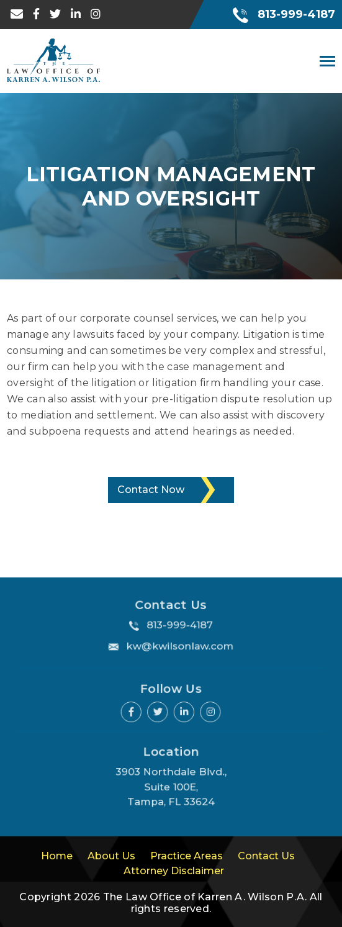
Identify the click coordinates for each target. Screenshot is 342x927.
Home (57, 856)
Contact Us (266, 856)
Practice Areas (186, 856)
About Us (111, 856)
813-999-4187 (284, 14)
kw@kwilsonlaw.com (178, 644)
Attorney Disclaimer (174, 871)
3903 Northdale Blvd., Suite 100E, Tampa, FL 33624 (171, 786)
